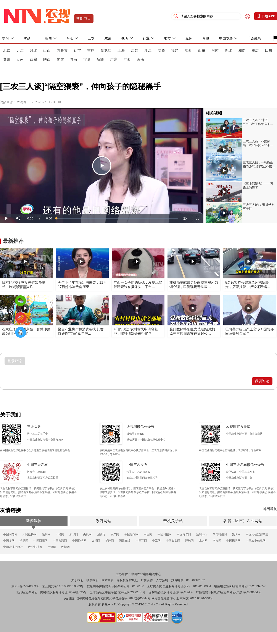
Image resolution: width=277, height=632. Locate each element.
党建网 (109, 540)
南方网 (217, 540)
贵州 (6, 59)
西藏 (33, 59)
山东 (201, 50)
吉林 (91, 50)
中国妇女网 (173, 540)
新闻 (48, 38)
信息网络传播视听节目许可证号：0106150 (115, 586)
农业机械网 (35, 547)
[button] (18, 218)
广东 (114, 59)
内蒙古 (62, 50)
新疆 (100, 59)
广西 (127, 59)
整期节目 (83, 18)
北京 (6, 50)
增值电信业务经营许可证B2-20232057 (240, 586)
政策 (108, 38)
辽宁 (77, 50)
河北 (33, 50)
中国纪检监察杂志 (257, 534)
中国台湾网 (60, 540)
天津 (20, 50)
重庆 (255, 50)
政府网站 (103, 521)
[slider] (117, 218)
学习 (5, 38)
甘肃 (60, 59)
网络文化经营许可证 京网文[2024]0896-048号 (182, 598)
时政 (27, 38)
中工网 (156, 540)
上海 (121, 50)
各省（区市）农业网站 (242, 521)
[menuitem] (185, 218)
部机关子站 (173, 521)
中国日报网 (165, 534)
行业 (146, 38)
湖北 (228, 50)
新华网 (73, 534)
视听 (124, 38)
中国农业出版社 (13, 547)
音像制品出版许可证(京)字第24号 (170, 592)
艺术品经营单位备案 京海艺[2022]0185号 (117, 592)
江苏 (134, 50)
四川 (268, 50)
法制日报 (201, 534)
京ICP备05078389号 (25, 586)
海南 (140, 59)
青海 (73, 59)
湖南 (242, 50)
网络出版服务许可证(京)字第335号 (63, 592)
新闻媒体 (34, 521)
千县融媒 (254, 38)
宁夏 (87, 59)
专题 (205, 38)
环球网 (189, 540)
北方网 (203, 540)
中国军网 (141, 540)
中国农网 (8, 540)
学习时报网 (220, 534)
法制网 (46, 534)
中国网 (148, 534)
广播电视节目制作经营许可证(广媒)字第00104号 (228, 592)
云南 (20, 59)
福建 (175, 50)
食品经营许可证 (26, 592)
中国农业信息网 (256, 540)
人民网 (60, 534)
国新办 (101, 534)
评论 (69, 38)
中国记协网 (233, 540)
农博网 (65, 547)
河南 (215, 50)
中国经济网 (79, 540)
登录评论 (15, 361)
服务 (188, 38)
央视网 (87, 534)
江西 (188, 50)
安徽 (161, 50)
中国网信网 (10, 534)
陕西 (47, 59)
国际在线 (124, 540)
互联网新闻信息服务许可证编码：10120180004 (179, 586)
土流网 (52, 547)
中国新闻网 (131, 534)
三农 (91, 38)
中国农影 (226, 38)
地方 (167, 38)
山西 (47, 50)
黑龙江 (105, 50)
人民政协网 (30, 534)
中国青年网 (184, 534)
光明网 (236, 534)
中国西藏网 (41, 540)
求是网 (24, 540)
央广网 (115, 534)
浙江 (148, 50)
